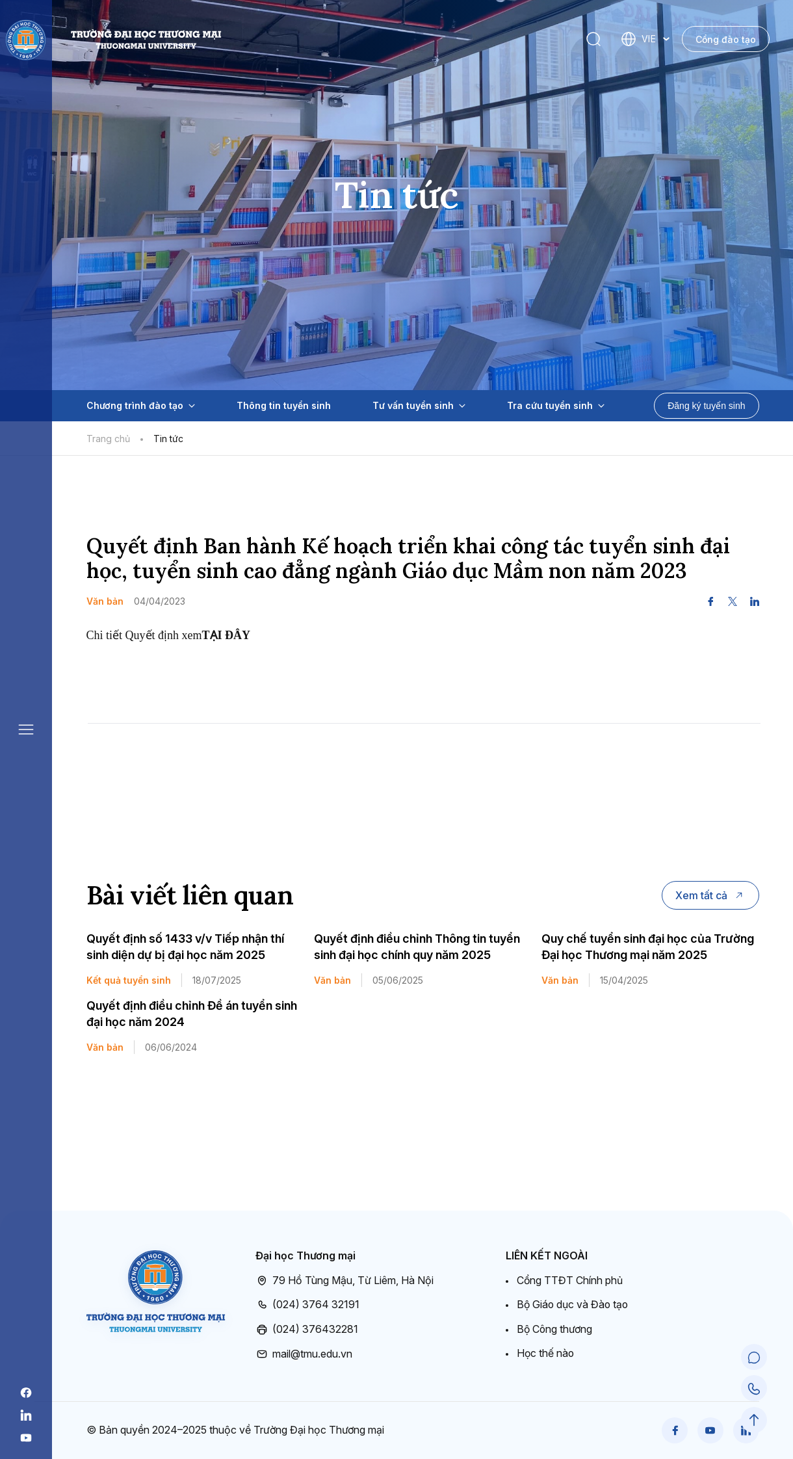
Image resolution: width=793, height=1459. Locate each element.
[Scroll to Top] (754, 1420)
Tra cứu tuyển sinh (555, 405)
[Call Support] (754, 1389)
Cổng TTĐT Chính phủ (570, 1280)
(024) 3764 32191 (307, 1304)
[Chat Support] (754, 1358)
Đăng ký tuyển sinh (706, 406)
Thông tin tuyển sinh (284, 405)
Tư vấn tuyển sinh (418, 405)
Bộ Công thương (555, 1328)
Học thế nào (546, 1353)
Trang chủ (108, 438)
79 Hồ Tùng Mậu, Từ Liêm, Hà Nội (344, 1280)
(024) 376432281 (306, 1329)
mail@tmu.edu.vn (303, 1353)
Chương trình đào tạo (140, 405)
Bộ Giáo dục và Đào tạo (573, 1304)
